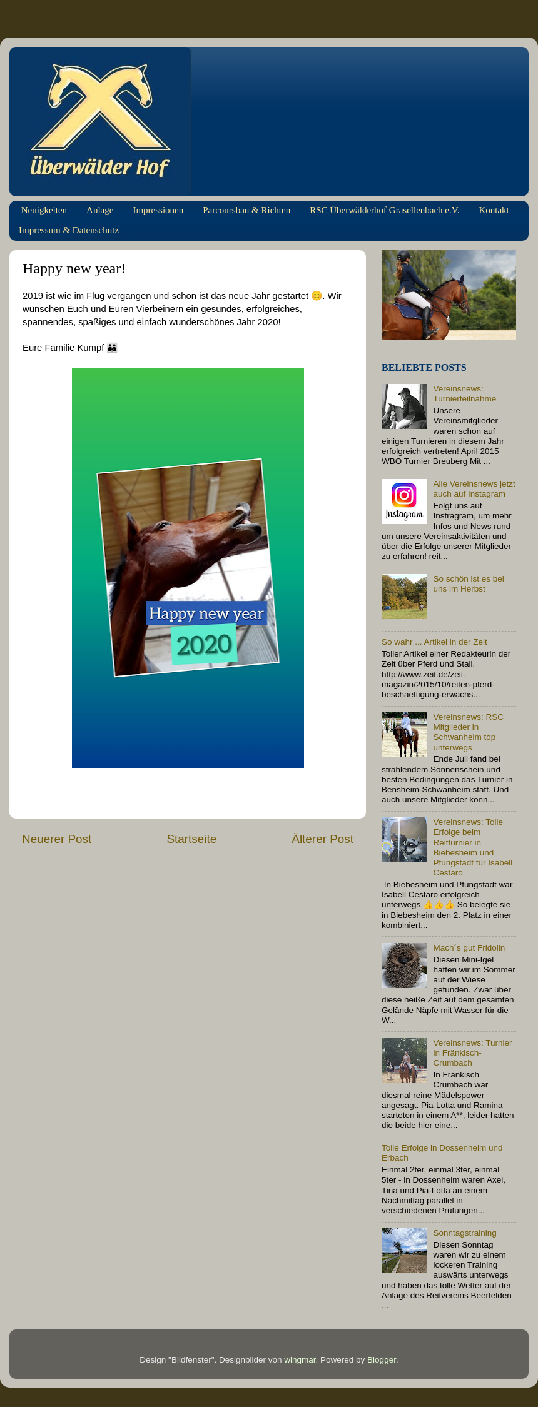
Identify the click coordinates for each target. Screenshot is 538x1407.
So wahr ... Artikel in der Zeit (434, 642)
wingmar (299, 1359)
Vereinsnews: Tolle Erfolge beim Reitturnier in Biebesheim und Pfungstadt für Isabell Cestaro (472, 847)
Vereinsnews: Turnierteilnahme (464, 393)
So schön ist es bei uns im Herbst (468, 583)
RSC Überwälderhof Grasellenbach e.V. (384, 210)
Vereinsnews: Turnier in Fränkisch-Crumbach (472, 1052)
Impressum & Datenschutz (69, 230)
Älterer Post (322, 838)
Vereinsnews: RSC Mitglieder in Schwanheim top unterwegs (468, 732)
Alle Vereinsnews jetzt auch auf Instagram (474, 488)
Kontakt (494, 210)
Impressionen (158, 210)
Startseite (191, 838)
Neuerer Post (56, 838)
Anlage (99, 210)
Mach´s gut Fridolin (469, 947)
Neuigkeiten (44, 210)
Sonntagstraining (464, 1233)
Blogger (381, 1359)
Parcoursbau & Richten (246, 210)
